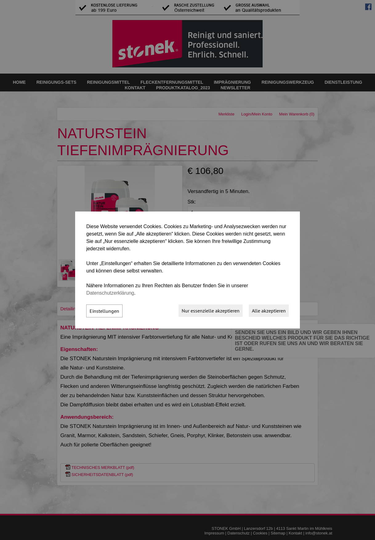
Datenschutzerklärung (110, 293)
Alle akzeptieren (269, 311)
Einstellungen (104, 311)
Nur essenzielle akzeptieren (211, 311)
